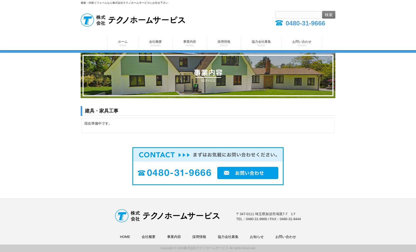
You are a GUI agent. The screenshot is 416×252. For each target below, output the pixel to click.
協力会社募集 (228, 237)
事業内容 (174, 237)
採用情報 (199, 237)
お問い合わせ (285, 237)
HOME (125, 237)
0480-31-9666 (305, 23)
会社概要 (148, 237)
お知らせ (257, 237)
